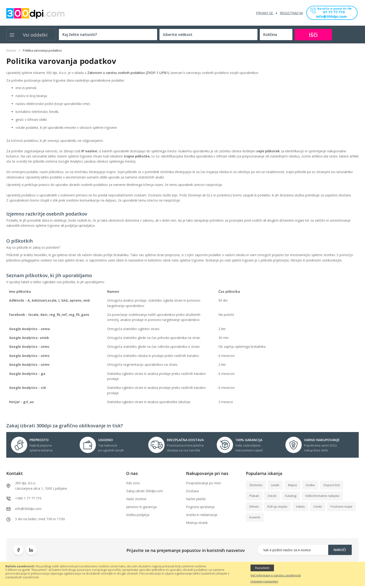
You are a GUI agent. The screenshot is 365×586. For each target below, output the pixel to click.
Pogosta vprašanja (200, 507)
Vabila (300, 506)
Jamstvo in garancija (141, 507)
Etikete (254, 506)
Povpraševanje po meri (203, 483)
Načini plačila (196, 499)
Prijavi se (265, 12)
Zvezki (272, 496)
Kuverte (254, 517)
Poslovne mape (341, 506)
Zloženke (255, 485)
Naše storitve (136, 499)
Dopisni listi (332, 485)
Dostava (192, 491)
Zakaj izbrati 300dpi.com (144, 491)
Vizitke (310, 485)
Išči (313, 34)
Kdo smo (133, 483)
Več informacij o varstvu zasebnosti (275, 575)
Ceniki (317, 506)
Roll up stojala (277, 506)
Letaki (275, 485)
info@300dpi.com (331, 17)
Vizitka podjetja (137, 515)
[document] (182, 574)
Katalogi (291, 496)
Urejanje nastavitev (264, 581)
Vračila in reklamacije (201, 515)
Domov (11, 50)
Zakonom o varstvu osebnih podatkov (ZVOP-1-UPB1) (128, 72)
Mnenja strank (197, 522)
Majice (292, 485)
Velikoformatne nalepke (322, 496)
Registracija (291, 12)
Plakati (254, 496)
